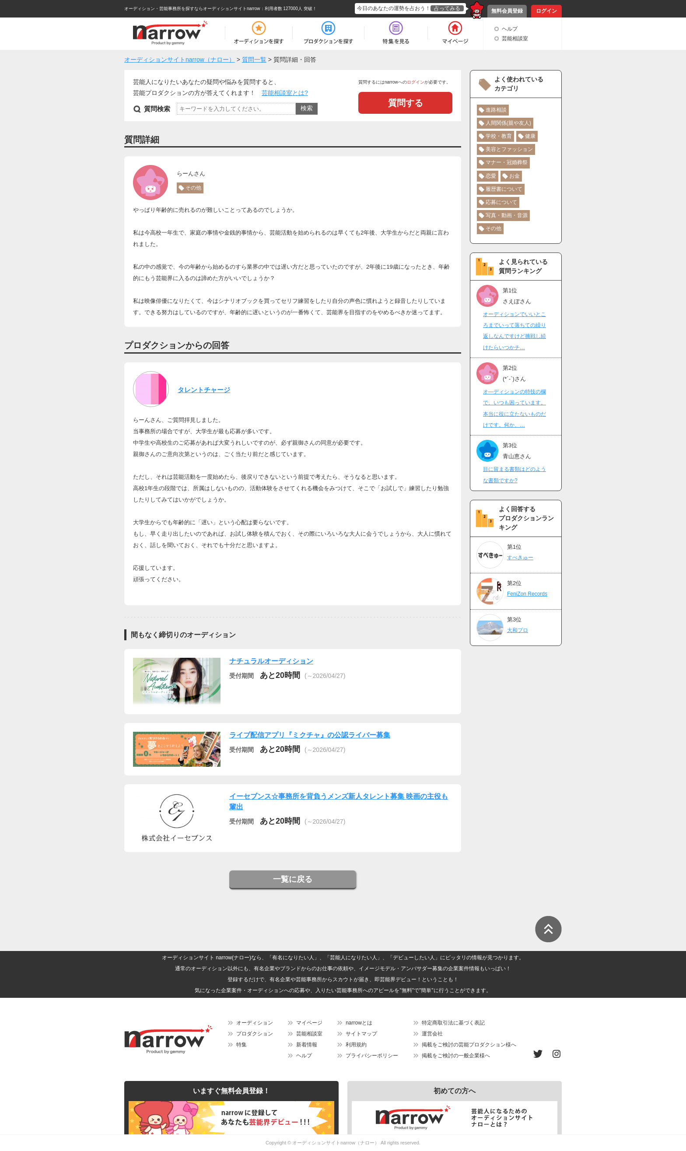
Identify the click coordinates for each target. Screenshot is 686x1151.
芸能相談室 (515, 38)
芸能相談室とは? (285, 92)
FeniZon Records (527, 594)
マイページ (309, 1023)
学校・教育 (499, 136)
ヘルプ (510, 29)
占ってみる (447, 8)
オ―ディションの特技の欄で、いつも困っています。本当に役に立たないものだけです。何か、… (514, 408)
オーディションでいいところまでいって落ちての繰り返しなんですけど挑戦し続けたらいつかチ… (514, 331)
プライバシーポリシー (372, 1056)
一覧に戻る (292, 879)
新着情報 (306, 1045)
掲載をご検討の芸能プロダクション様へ (469, 1045)
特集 (241, 1045)
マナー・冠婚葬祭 (507, 162)
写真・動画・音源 (507, 215)
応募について (501, 202)
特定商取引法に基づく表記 (453, 1023)
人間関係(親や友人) (508, 123)
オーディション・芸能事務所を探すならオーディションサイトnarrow (192, 8)
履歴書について (504, 189)
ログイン (546, 11)
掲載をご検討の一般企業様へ (456, 1056)
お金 (514, 176)
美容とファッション (509, 149)
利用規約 (356, 1045)
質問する (405, 103)
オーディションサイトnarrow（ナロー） (335, 1142)
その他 (193, 188)
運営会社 (432, 1034)
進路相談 (496, 110)
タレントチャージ (204, 389)
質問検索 (157, 108)
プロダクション (254, 1034)
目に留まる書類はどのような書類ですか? (514, 474)
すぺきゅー (520, 557)
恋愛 (491, 176)
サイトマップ (361, 1034)
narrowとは (359, 1023)
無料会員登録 (507, 11)
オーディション (254, 1023)
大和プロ (517, 630)
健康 (530, 136)
